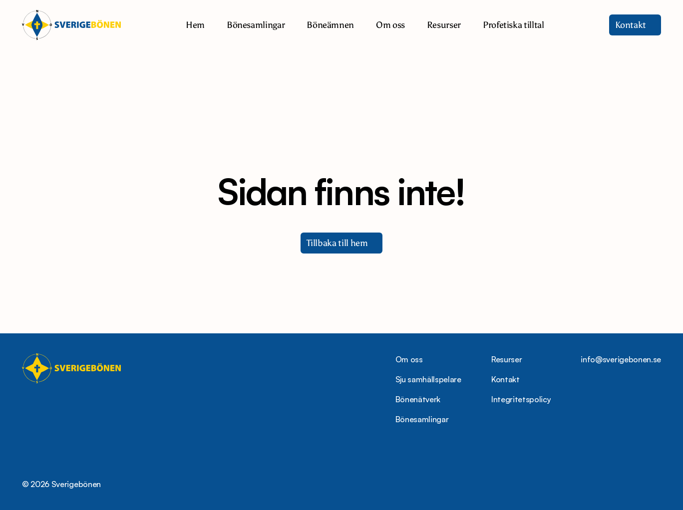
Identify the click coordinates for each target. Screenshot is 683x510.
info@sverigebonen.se (621, 359)
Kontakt (505, 379)
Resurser (506, 359)
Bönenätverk (417, 399)
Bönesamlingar (422, 419)
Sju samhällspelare (428, 379)
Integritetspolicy (521, 399)
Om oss (409, 359)
